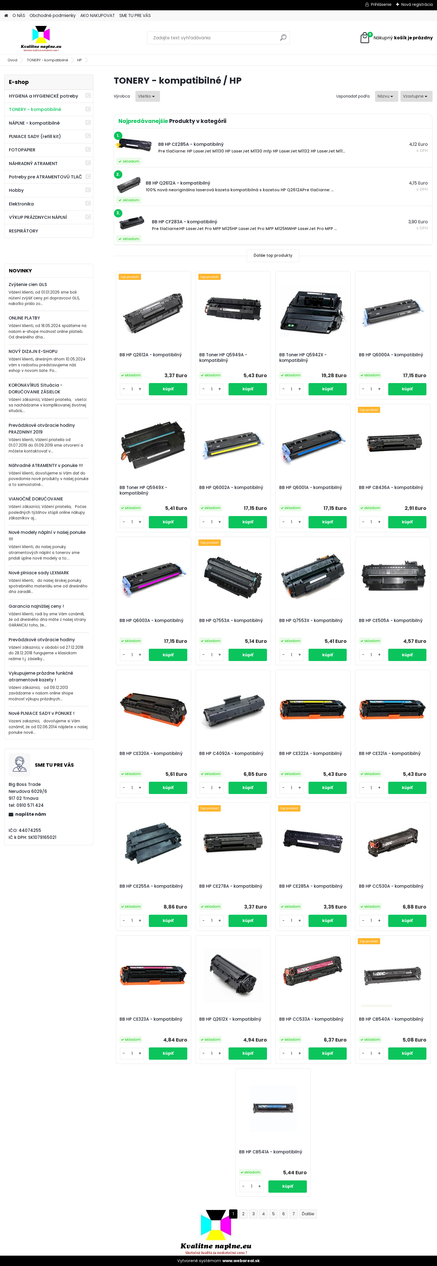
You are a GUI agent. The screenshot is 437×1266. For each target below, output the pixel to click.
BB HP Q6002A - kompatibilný (231, 487)
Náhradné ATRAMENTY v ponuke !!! (46, 465)
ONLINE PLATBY (24, 318)
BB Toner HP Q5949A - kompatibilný (223, 357)
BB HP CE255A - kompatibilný (151, 886)
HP (79, 60)
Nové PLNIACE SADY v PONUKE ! (41, 713)
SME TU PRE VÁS (135, 15)
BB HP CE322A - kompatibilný (310, 753)
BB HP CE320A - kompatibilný (151, 753)
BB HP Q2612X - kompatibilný (230, 1019)
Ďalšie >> (308, 1214)
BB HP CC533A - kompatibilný (311, 1019)
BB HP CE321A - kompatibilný (390, 753)
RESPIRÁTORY (23, 231)
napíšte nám (30, 814)
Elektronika (21, 204)
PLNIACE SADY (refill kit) (35, 136)
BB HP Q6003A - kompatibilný (151, 620)
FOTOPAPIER (22, 150)
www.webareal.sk (241, 1260)
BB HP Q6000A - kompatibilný (391, 355)
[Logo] (42, 38)
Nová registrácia (417, 4)
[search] (283, 39)
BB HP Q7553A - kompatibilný (231, 620)
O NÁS (19, 15)
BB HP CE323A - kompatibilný (151, 1019)
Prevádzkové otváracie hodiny (42, 640)
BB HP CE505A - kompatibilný (391, 620)
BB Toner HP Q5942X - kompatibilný (303, 357)
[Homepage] (6, 15)
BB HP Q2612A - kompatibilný (151, 355)
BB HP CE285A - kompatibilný (311, 886)
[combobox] (386, 96)
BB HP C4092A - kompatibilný (231, 753)
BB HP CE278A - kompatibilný (230, 886)
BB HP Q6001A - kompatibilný (310, 487)
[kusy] (132, 389)
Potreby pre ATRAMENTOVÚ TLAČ (45, 177)
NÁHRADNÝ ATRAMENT (33, 163)
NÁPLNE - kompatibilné (34, 123)
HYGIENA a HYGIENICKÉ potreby (43, 96)
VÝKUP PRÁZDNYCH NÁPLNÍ (38, 217)
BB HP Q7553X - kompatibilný (311, 620)
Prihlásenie (381, 4)
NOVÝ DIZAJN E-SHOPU (33, 351)
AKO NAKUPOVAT (97, 15)
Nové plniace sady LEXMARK (39, 573)
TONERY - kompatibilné (47, 60)
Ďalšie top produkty (273, 255)
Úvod (12, 60)
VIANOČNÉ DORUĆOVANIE (36, 499)
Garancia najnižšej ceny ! (36, 606)
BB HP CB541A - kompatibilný (270, 1152)
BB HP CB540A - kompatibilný (391, 1019)
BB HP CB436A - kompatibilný (391, 487)
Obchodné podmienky (53, 15)
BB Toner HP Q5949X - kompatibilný (143, 490)
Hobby (16, 190)
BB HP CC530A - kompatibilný (391, 886)
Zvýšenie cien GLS (28, 284)
